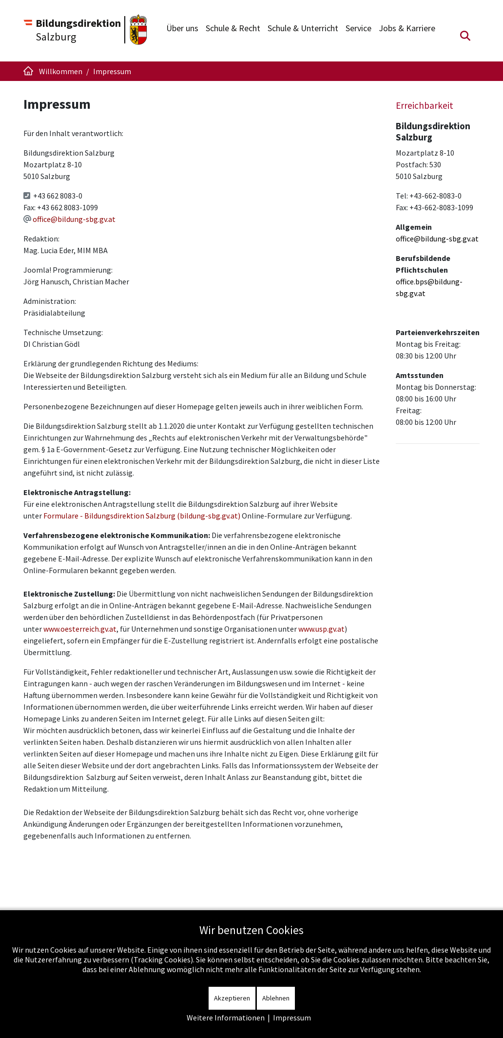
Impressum (292, 1017)
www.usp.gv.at (321, 629)
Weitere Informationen (226, 1017)
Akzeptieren (232, 998)
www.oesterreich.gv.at (79, 629)
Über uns (182, 28)
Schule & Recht (233, 28)
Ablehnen (276, 998)
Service (358, 28)
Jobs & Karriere (407, 28)
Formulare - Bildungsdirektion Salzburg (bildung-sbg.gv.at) (141, 515)
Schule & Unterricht (303, 28)
